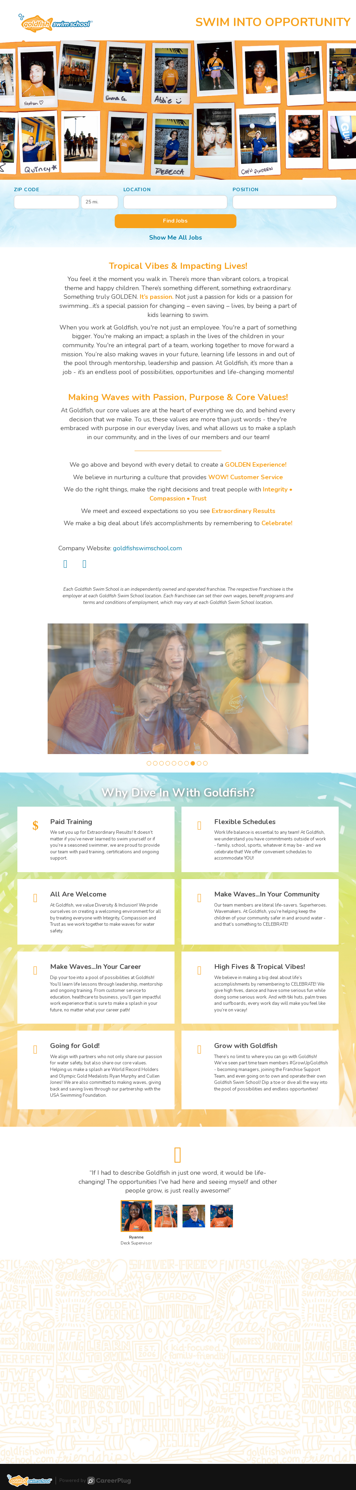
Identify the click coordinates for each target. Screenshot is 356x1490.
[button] (149, 763)
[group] (178, 688)
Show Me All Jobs (175, 237)
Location (137, 189)
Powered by (95, 1480)
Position (246, 189)
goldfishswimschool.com (147, 548)
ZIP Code (26, 189)
